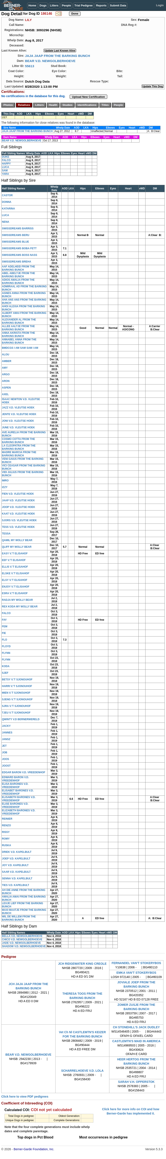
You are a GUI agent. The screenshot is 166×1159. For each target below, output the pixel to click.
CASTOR (7, 195)
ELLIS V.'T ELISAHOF (15, 566)
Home (32, 5)
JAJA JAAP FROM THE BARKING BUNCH (57, 56)
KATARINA (8, 208)
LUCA (5, 167)
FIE (4, 633)
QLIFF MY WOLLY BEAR (16, 546)
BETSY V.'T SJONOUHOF (17, 679)
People (66, 5)
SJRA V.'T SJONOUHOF (16, 706)
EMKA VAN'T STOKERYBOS (136, 972)
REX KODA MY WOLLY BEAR (20, 606)
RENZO (6, 825)
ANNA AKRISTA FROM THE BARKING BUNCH (18, 334)
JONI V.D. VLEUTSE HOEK (18, 420)
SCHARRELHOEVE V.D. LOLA (82, 1070)
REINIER (7, 818)
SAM (5, 170)
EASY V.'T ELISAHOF (15, 553)
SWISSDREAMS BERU (15, 235)
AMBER (6, 361)
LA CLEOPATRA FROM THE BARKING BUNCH (18, 447)
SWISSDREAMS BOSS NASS (19, 255)
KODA (5, 666)
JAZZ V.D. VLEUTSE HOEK (18, 407)
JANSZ (6, 739)
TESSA (6, 533)
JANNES (7, 732)
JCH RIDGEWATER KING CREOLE (82, 963)
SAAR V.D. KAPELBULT (16, 871)
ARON (5, 381)
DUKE (5, 156)
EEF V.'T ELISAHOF (14, 560)
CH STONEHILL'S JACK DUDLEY (136, 1027)
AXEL (5, 394)
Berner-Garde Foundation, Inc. (34, 1149)
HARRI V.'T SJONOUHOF (17, 686)
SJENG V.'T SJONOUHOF (17, 699)
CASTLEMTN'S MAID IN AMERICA (136, 1041)
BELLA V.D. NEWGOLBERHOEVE (22, 936)
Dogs (43, 5)
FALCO (6, 160)
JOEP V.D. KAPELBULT (16, 858)
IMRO (5, 480)
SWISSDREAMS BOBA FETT (19, 248)
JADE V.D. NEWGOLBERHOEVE (21, 942)
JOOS (5, 759)
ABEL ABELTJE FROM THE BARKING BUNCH (18, 275)
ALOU (5, 354)
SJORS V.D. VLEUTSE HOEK (19, 520)
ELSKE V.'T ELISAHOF (15, 573)
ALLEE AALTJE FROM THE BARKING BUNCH (18, 328)
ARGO (6, 374)
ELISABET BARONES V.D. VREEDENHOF (18, 792)
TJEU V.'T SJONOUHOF (16, 712)
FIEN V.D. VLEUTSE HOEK (18, 493)
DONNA (6, 201)
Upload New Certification (88, 96)
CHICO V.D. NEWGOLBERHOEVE (22, 939)
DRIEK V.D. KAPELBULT (16, 851)
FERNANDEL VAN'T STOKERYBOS (136, 963)
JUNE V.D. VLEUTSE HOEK (18, 427)
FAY (4, 619)
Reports (101, 5)
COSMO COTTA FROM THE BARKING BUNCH (18, 441)
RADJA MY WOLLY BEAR (17, 599)
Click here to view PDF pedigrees (24, 1096)
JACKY (6, 725)
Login (160, 5)
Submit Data (118, 5)
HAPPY (6, 163)
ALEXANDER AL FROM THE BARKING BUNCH (19, 321)
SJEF (5, 672)
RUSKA (6, 845)
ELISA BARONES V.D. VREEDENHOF (15, 785)
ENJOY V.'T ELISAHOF (15, 586)
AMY (5, 367)
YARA (5, 173)
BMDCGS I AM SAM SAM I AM (20, 347)
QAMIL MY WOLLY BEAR (17, 540)
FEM (4, 626)
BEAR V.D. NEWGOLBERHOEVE (50, 61)
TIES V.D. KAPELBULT (15, 885)
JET (4, 745)
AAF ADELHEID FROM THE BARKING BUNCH (18, 268)
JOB (4, 752)
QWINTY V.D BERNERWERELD (21, 719)
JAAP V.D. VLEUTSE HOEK (18, 500)
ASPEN (6, 387)
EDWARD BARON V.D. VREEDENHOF (15, 779)
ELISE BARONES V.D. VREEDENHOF (15, 805)
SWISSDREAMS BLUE (15, 241)
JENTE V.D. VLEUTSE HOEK (19, 414)
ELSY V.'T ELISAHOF (14, 580)
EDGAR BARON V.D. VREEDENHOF (23, 772)
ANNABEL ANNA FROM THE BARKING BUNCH (19, 341)
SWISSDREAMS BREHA (16, 261)
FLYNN (6, 652)
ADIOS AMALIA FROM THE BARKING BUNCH (18, 281)
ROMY (6, 838)
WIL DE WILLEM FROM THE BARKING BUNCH (19, 918)
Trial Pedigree (83, 5)
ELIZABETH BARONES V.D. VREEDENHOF (18, 812)
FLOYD (6, 646)
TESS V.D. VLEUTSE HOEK (18, 526)
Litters (54, 5)
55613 (29, 66)
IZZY (4, 487)
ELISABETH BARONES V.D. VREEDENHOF (18, 799)
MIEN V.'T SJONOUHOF (16, 692)
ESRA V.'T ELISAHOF (15, 593)
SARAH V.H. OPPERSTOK (136, 1081)
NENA (5, 221)
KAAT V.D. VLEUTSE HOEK (18, 513)
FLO (4, 639)
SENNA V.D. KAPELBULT (17, 878)
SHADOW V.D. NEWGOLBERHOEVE (24, 946)
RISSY (6, 832)
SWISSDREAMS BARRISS (18, 228)
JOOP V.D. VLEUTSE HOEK (18, 507)
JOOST (6, 765)
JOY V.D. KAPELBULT (15, 865)
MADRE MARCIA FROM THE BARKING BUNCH (19, 454)
